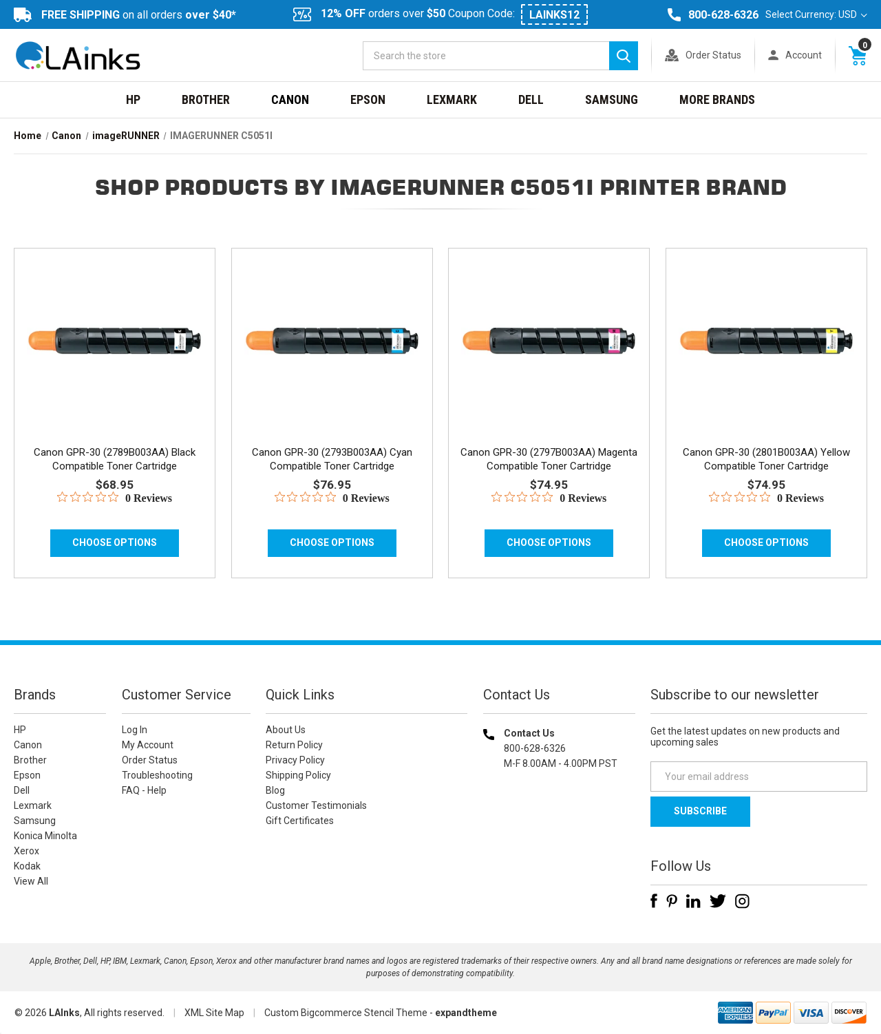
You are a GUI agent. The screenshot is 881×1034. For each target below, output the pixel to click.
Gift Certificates (300, 820)
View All (31, 881)
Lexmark (452, 99)
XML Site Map (214, 1012)
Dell (531, 99)
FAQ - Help (144, 790)
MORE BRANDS (717, 99)
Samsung (611, 99)
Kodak (27, 866)
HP (133, 99)
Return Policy (294, 744)
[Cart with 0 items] (858, 55)
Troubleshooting (157, 775)
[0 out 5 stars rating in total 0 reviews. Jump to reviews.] (114, 497)
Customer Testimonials (316, 805)
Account (803, 55)
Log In (134, 729)
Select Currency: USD (816, 14)
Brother (206, 99)
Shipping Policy (298, 775)
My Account (147, 744)
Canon (290, 99)
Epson (367, 99)
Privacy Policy (295, 760)
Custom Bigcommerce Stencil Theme (345, 1012)
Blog (275, 790)
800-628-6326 (723, 14)
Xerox (26, 850)
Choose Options (114, 542)
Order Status (713, 55)
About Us (286, 729)
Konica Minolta (45, 835)
